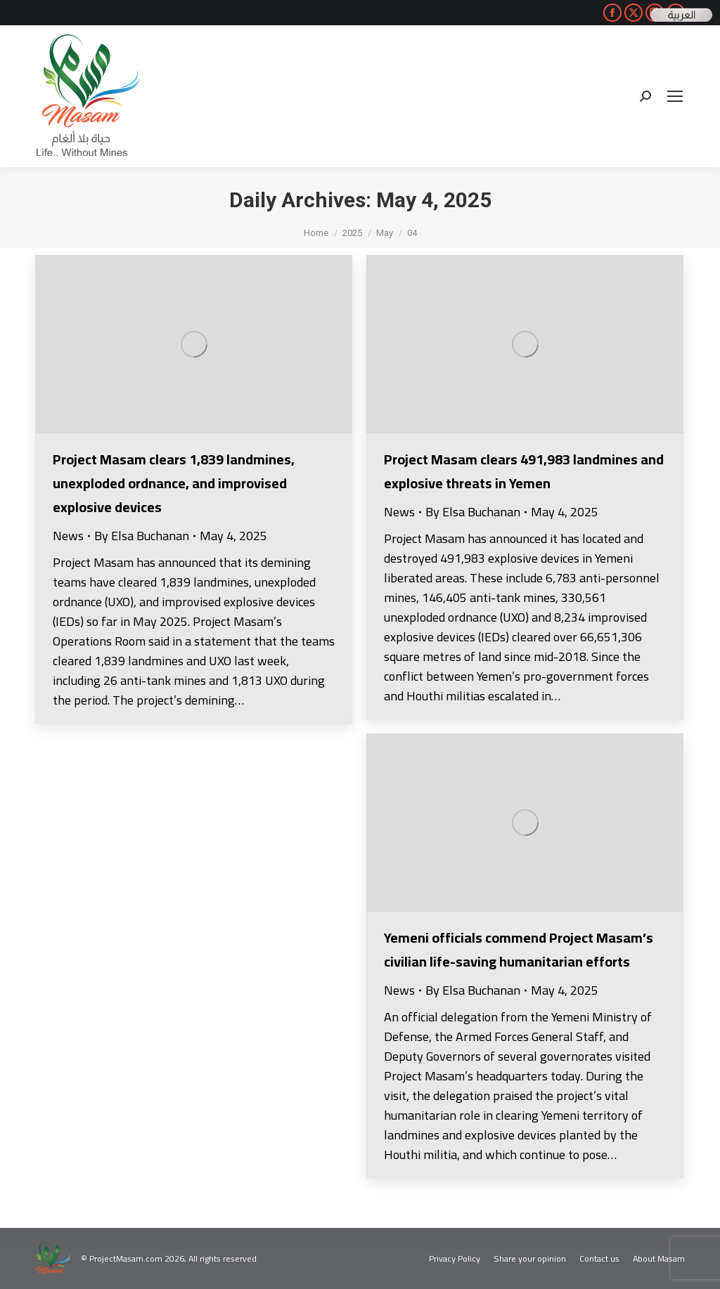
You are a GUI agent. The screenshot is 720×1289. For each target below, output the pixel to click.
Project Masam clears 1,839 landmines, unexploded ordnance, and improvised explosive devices (174, 483)
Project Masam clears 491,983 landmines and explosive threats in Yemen (524, 471)
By (141, 536)
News (68, 535)
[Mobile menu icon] (675, 96)
